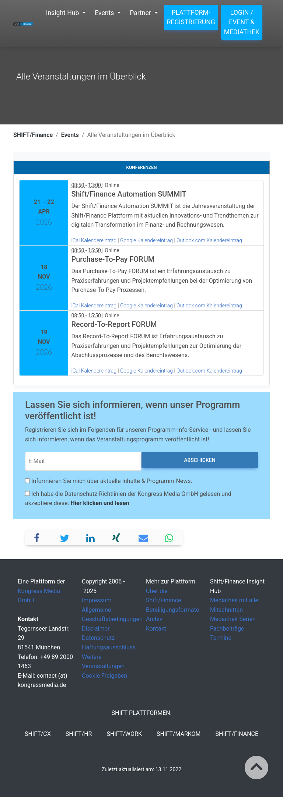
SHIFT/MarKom (179, 733)
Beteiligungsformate (172, 609)
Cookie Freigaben (104, 675)
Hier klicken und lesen (99, 503)
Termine (220, 637)
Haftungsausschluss (109, 647)
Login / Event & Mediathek (241, 22)
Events (70, 134)
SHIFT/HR (79, 733)
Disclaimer (95, 628)
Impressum (97, 600)
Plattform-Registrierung (191, 17)
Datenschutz (98, 637)
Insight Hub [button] (63, 13)
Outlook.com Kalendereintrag (209, 240)
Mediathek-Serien (233, 619)
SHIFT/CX (38, 733)
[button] (38, 537)
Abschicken (199, 460)
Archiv (154, 619)
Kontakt (156, 628)
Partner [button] (141, 13)
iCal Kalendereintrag (93, 240)
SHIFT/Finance (33, 134)
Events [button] (105, 13)
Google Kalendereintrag (147, 240)
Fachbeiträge (227, 628)
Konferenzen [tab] (141, 167)
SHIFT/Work (124, 733)
